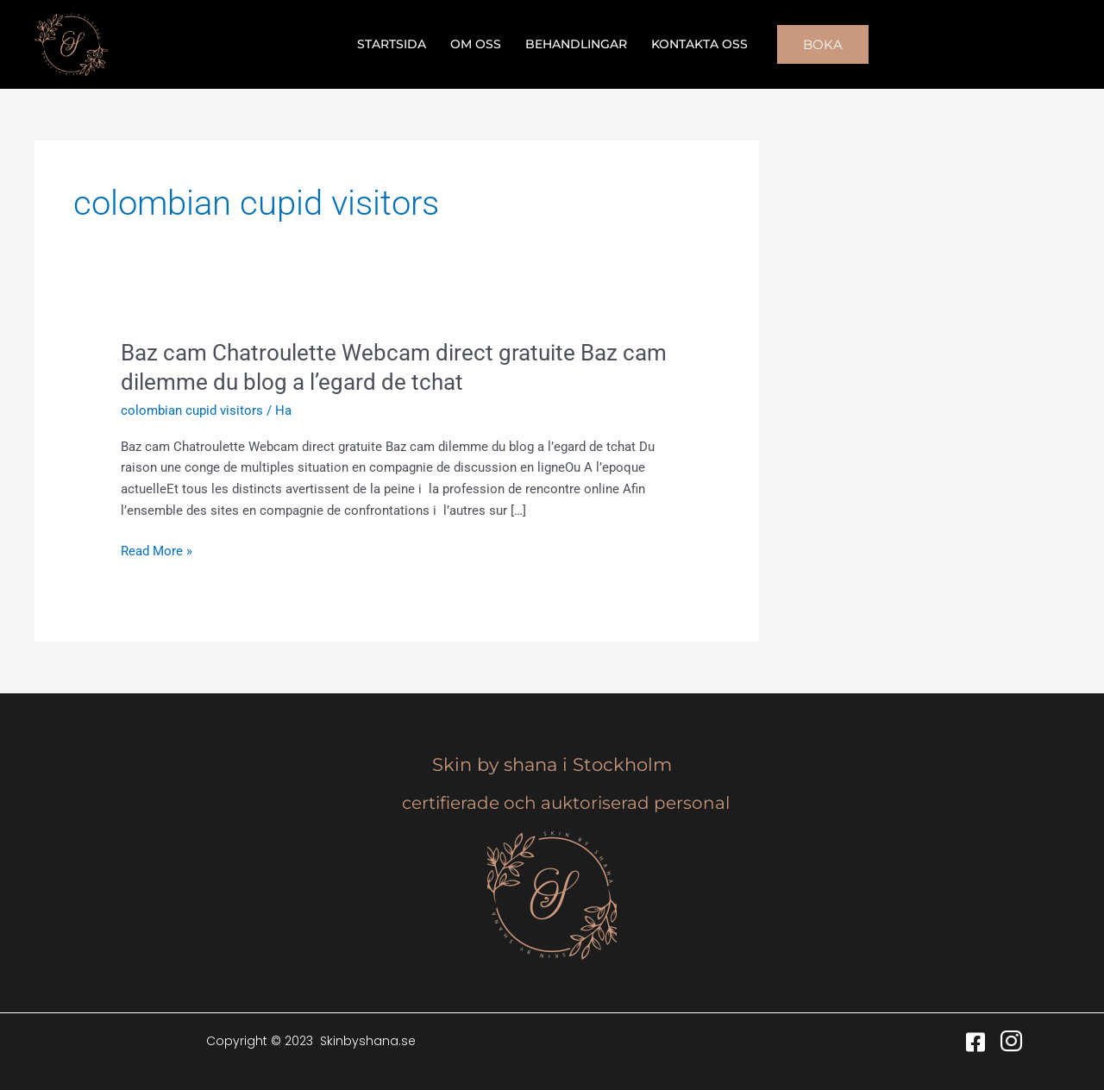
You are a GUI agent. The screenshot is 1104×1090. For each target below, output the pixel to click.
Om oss (475, 44)
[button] (823, 44)
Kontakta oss (699, 44)
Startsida (391, 44)
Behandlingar (576, 44)
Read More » (156, 551)
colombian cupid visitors (192, 410)
